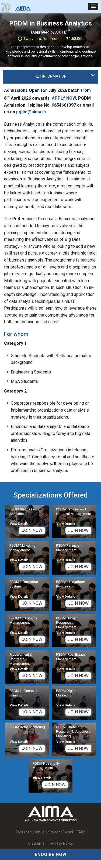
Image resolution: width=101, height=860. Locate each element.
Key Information (51, 76)
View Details (19, 524)
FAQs (81, 832)
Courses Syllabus (29, 832)
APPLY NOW (64, 98)
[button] (93, 6)
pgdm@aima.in (31, 111)
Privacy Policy (61, 843)
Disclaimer (37, 843)
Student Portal (60, 832)
